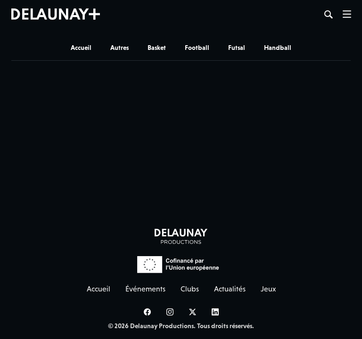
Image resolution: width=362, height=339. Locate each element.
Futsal (236, 47)
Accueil (81, 47)
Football (197, 47)
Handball (277, 47)
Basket (157, 47)
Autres (119, 47)
